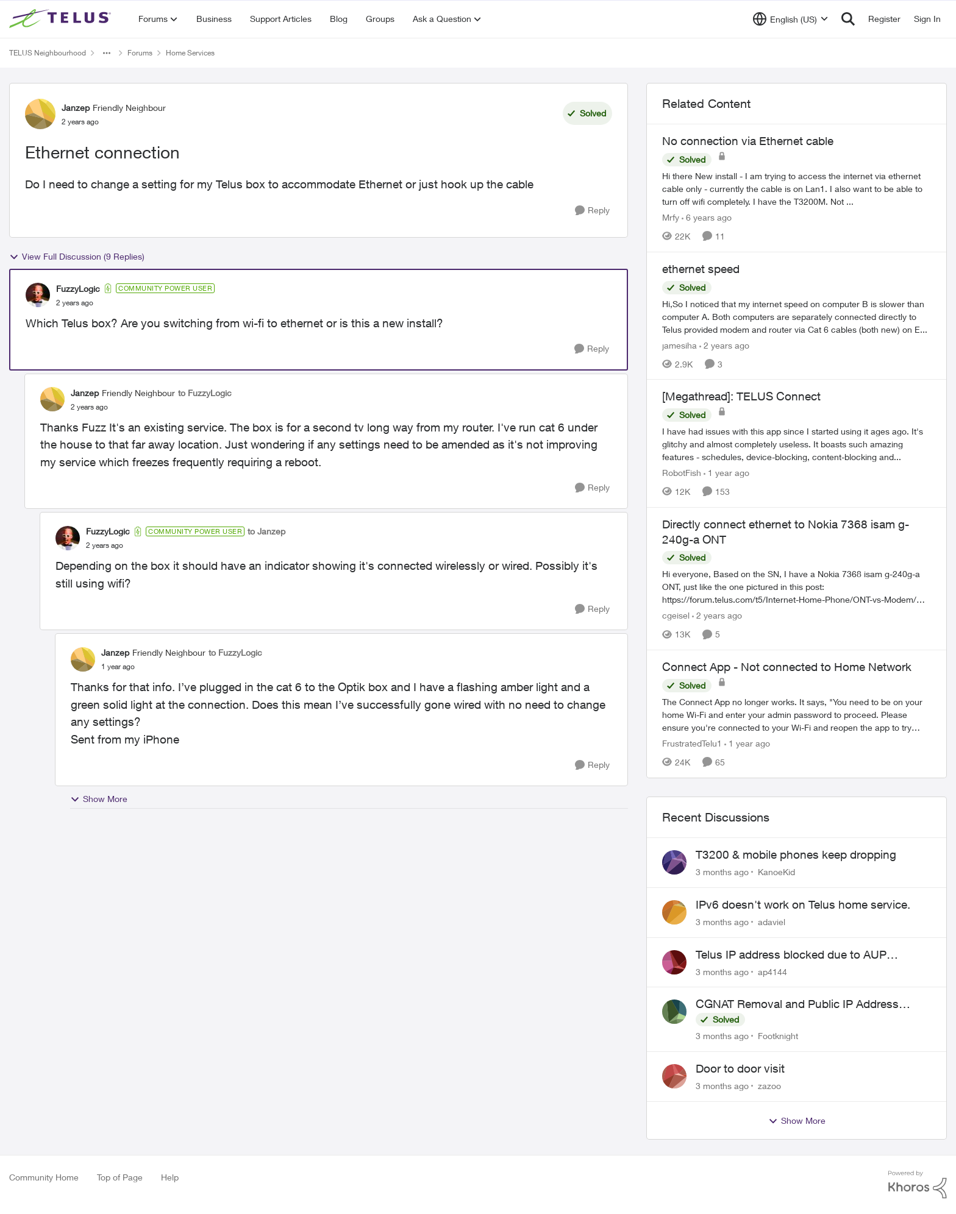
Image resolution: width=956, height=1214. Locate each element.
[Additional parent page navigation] (106, 53)
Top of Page (120, 1177)
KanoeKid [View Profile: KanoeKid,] (776, 872)
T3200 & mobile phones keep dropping (796, 854)
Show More (98, 798)
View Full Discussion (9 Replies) (76, 256)
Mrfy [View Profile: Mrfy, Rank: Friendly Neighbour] (670, 217)
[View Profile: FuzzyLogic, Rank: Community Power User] (38, 295)
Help (170, 1177)
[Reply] (592, 210)
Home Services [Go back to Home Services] (190, 52)
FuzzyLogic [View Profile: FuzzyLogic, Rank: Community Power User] (78, 288)
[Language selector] (790, 19)
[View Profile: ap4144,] (674, 962)
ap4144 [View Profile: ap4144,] (772, 971)
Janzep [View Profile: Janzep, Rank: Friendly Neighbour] (76, 107)
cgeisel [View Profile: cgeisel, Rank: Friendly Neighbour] (676, 615)
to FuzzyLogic (205, 393)
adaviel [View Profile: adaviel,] (771, 922)
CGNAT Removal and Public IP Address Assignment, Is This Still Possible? (797, 1004)
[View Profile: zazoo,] (674, 1076)
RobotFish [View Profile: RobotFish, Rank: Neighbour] (681, 472)
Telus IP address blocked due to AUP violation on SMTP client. (791, 955)
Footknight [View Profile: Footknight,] (778, 1036)
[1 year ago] (726, 472)
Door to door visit (740, 1068)
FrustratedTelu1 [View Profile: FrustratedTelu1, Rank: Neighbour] (692, 743)
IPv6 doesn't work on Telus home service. (803, 904)
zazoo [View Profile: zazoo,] (769, 1086)
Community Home (44, 1177)
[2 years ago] (724, 344)
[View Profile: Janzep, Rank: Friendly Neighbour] (40, 114)
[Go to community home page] (61, 19)
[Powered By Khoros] (917, 1185)
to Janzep (266, 531)
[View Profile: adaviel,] (674, 912)
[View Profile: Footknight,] (674, 1011)
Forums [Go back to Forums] (139, 52)
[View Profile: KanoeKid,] (674, 862)
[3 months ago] (722, 871)
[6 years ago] (707, 217)
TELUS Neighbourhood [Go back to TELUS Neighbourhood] (47, 52)
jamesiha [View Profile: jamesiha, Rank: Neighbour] (679, 344)
